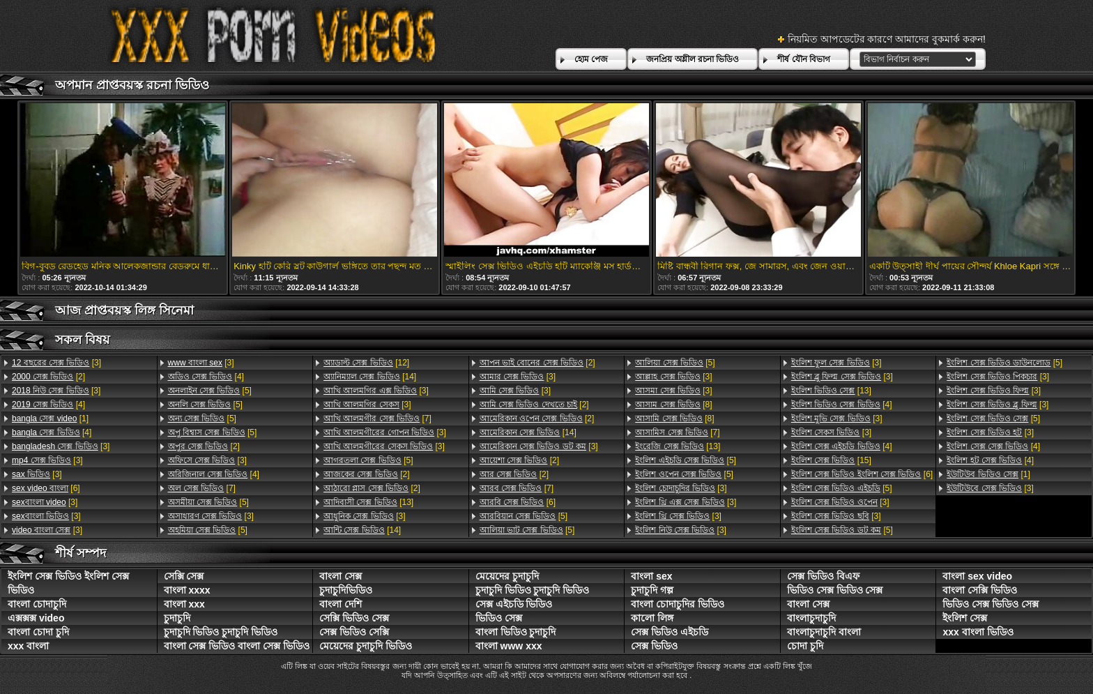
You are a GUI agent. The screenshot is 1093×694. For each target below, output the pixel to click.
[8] (673, 404)
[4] (48, 404)
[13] (368, 502)
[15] (831, 460)
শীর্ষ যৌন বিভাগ (803, 59)
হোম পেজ (591, 59)
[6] (46, 488)
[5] (210, 390)
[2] (48, 377)
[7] (202, 488)
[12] (366, 363)
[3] (56, 363)
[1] (50, 418)
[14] (369, 377)
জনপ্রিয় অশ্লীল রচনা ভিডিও (692, 59)
